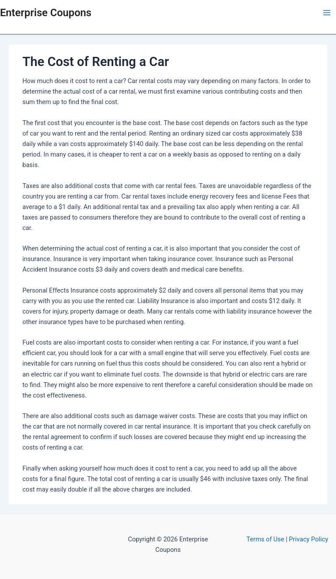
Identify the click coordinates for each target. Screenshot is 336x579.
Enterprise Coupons (45, 13)
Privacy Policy (308, 539)
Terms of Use (266, 539)
